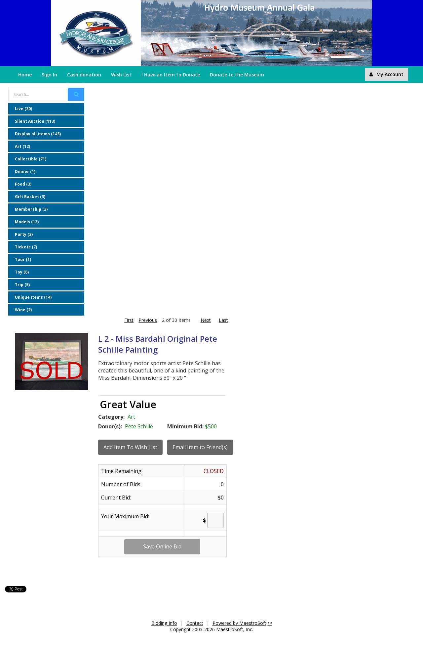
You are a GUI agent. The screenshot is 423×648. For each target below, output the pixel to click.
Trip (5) (22, 284)
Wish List (121, 74)
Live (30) (23, 108)
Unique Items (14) (33, 297)
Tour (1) (23, 259)
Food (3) (23, 184)
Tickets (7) (26, 247)
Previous (146, 320)
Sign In (49, 74)
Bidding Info (164, 623)
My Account (386, 74)
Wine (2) (23, 310)
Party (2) (24, 234)
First (129, 320)
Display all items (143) (38, 134)
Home (25, 74)
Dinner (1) (25, 171)
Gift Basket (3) (30, 196)
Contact (194, 623)
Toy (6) (22, 272)
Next (206, 320)
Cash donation (84, 74)
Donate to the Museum (237, 74)
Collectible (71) (30, 159)
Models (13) (27, 222)
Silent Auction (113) (35, 121)
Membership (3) (31, 209)
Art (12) (22, 146)
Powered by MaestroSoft (239, 623)
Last (223, 320)
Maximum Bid (131, 516)
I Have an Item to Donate (170, 74)
